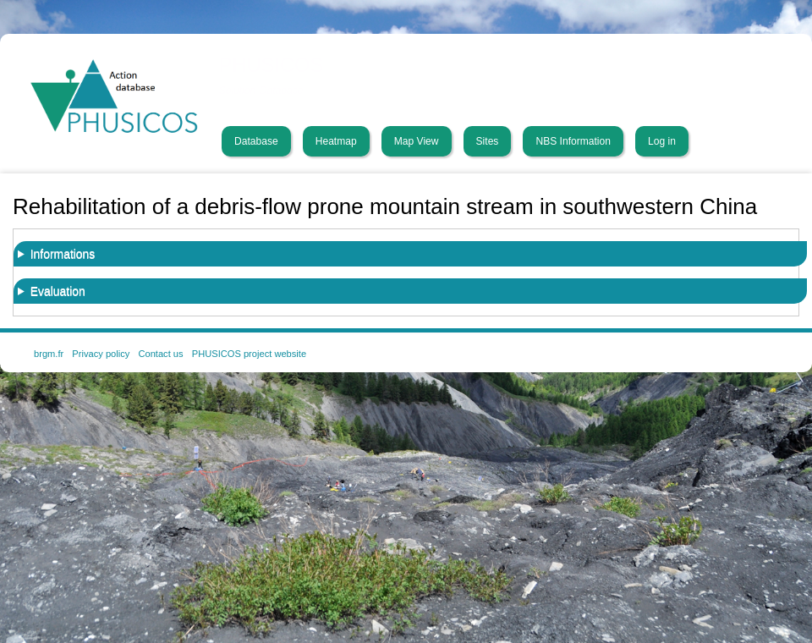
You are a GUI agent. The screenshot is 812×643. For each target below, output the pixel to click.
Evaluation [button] (57, 291)
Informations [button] (63, 254)
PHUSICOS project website (249, 354)
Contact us (160, 354)
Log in (662, 141)
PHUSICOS (271, 65)
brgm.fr (48, 354)
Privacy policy (100, 354)
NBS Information (573, 141)
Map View (416, 141)
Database (256, 141)
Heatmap (336, 141)
